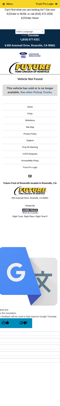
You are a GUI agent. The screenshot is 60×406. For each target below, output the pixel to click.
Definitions (30, 120)
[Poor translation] (23, 323)
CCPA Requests (30, 154)
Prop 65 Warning (30, 147)
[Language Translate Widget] (30, 31)
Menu (8, 4)
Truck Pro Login (30, 167)
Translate (30, 35)
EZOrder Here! (30, 18)
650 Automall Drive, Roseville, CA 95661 (31, 45)
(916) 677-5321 (31, 39)
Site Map (30, 127)
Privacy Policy (30, 134)
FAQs (30, 113)
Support (30, 140)
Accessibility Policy (30, 160)
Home (30, 107)
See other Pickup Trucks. (36, 92)
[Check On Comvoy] (30, 176)
